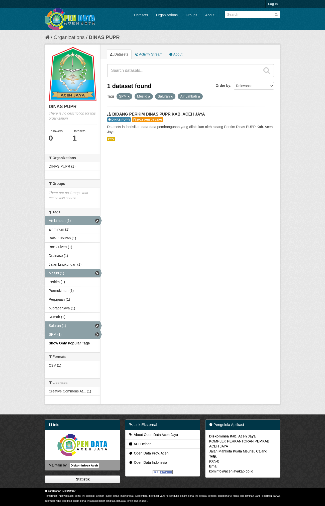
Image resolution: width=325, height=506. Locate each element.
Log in (273, 4)
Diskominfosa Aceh (84, 465)
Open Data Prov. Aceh (149, 453)
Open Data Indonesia (148, 462)
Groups (191, 15)
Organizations (167, 15)
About (209, 15)
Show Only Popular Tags (69, 343)
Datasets (141, 15)
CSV (111, 139)
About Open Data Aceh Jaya (153, 435)
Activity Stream (148, 54)
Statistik (82, 479)
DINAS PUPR (104, 37)
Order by (223, 86)
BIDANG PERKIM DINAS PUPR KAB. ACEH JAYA (158, 114)
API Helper (140, 444)
